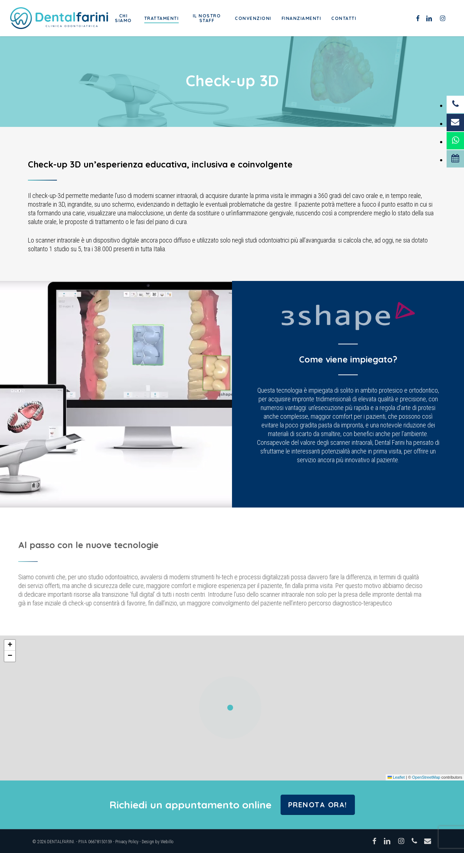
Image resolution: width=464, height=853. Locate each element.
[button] (232, 708)
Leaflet (396, 777)
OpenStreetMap (426, 777)
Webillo (167, 841)
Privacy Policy (126, 841)
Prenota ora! (317, 804)
